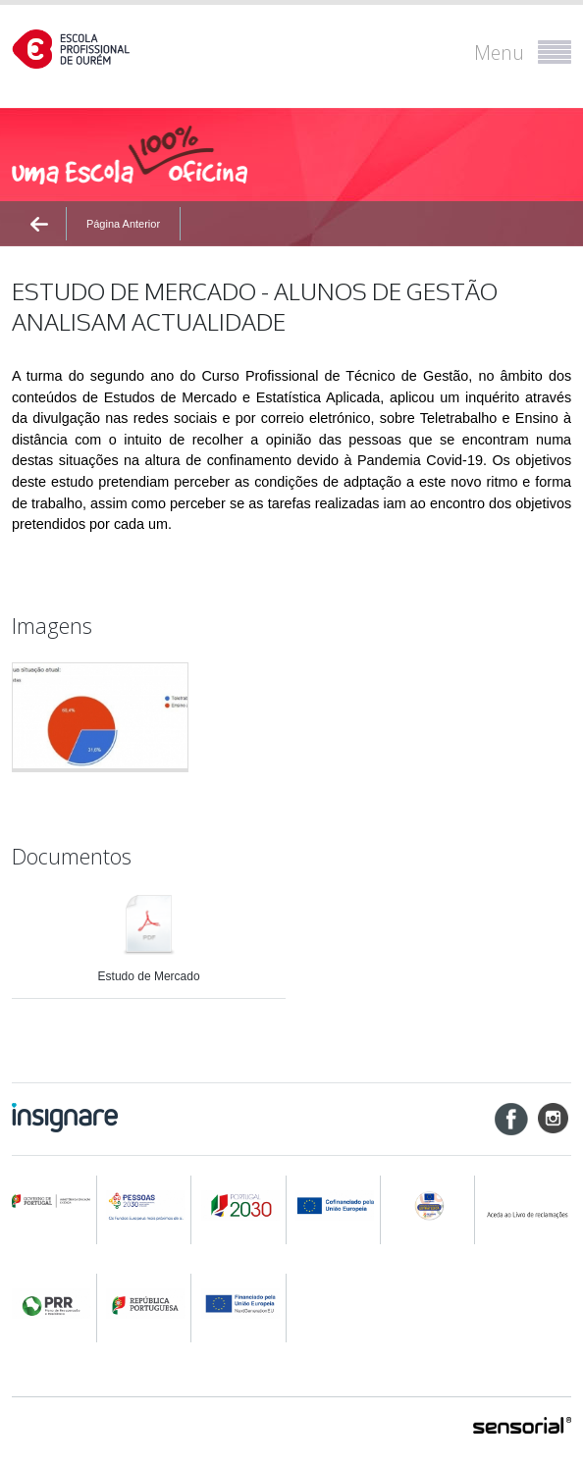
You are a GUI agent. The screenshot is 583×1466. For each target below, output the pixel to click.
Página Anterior (123, 224)
